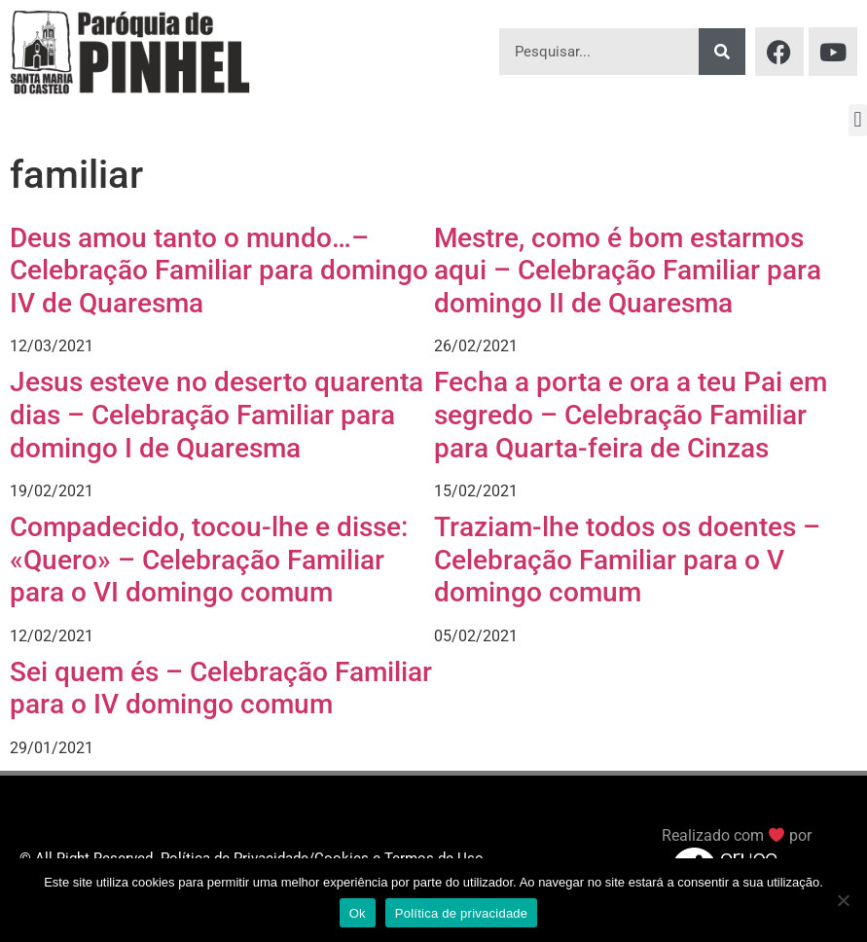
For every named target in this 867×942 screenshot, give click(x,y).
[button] (858, 120)
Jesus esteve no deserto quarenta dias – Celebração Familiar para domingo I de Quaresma (216, 414)
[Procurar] (722, 51)
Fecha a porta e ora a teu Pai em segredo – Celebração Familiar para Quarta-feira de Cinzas (630, 414)
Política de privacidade (461, 913)
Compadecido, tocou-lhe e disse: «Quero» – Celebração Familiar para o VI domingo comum (209, 559)
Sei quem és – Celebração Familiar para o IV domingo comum (221, 688)
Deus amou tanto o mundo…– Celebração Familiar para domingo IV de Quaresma (219, 270)
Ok (357, 913)
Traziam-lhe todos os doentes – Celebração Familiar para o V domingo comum (627, 559)
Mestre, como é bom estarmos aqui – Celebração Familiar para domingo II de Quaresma (627, 270)
